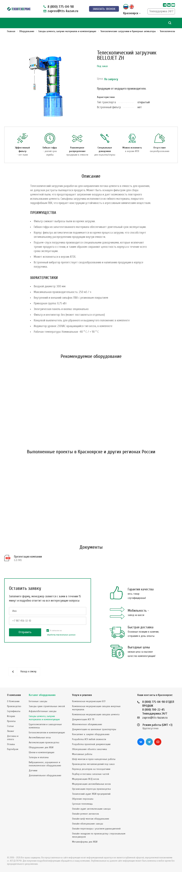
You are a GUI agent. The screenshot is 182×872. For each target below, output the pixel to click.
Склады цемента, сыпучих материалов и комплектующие (44, 718)
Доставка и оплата (12, 738)
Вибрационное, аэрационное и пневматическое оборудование (45, 764)
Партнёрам (12, 749)
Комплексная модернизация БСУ (88, 701)
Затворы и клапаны (39, 757)
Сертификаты (13, 711)
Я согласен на (60, 633)
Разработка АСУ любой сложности (89, 739)
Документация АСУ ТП (83, 719)
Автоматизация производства (44, 742)
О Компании (13, 701)
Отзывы (11, 744)
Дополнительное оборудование (45, 775)
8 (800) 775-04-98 (61, 7)
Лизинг (10, 731)
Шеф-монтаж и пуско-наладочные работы (93, 759)
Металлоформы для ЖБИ (84, 841)
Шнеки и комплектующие (41, 752)
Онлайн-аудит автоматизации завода (91, 808)
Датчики (33, 770)
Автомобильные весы (40, 737)
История (11, 716)
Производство (14, 706)
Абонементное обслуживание (87, 724)
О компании (14, 695)
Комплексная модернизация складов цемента (95, 714)
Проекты (11, 721)
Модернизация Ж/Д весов (85, 778)
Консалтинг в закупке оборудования (90, 734)
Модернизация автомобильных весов (91, 783)
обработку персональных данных (61, 634)
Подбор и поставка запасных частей (90, 774)
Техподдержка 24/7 (161, 11)
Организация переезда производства (91, 788)
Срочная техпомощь (82, 803)
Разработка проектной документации (91, 744)
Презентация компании (28, 556)
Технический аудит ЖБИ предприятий (91, 793)
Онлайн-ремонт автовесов (85, 813)
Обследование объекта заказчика (89, 749)
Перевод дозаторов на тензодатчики (91, 769)
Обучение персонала (82, 798)
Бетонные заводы (38, 701)
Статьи (10, 726)
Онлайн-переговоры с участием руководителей (96, 828)
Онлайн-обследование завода (87, 823)
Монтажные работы (82, 754)
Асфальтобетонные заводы (42, 711)
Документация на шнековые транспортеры (94, 729)
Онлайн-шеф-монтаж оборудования (90, 818)
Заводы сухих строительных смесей (47, 706)
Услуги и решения (82, 695)
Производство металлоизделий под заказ (93, 764)
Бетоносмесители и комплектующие (47, 732)
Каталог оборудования (42, 695)
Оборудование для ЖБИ (41, 747)
